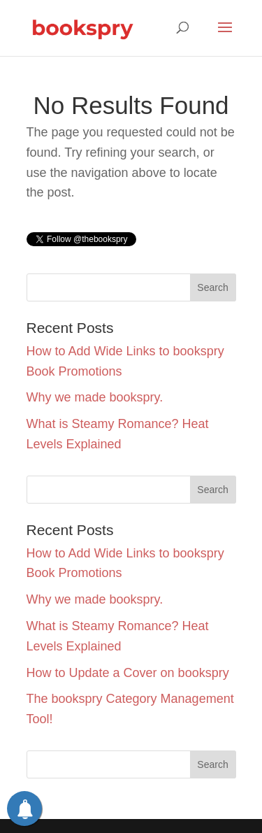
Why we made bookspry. (95, 397)
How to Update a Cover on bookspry (128, 673)
